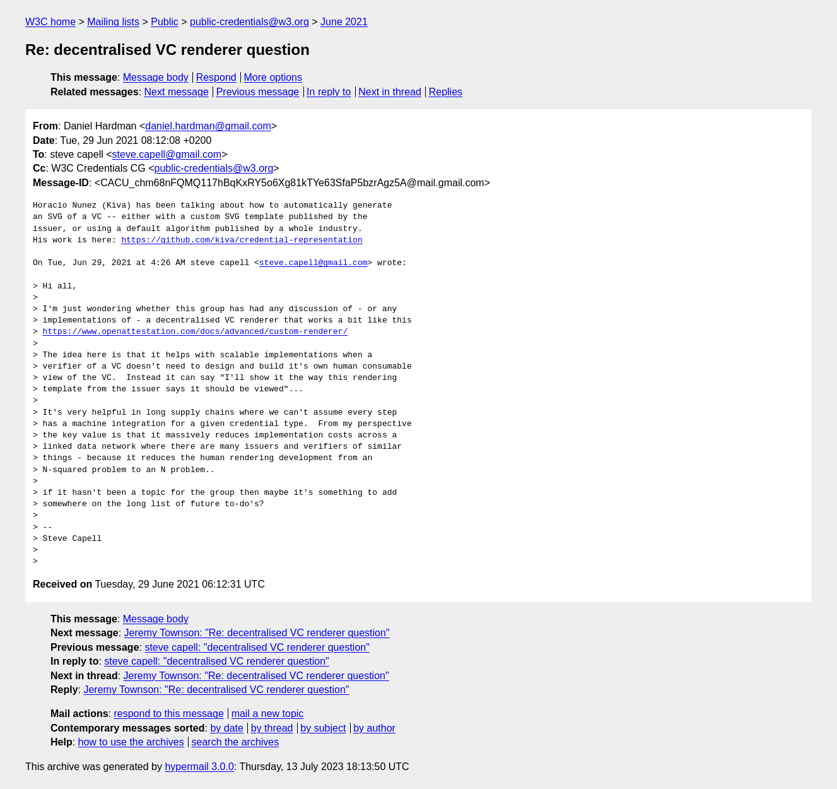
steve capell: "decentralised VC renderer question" (256, 647)
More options (273, 77)
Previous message (258, 91)
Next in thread (389, 91)
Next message (176, 91)
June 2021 (344, 21)
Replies (445, 91)
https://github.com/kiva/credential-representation (241, 240)
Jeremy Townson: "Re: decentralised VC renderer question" (257, 632)
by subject (323, 728)
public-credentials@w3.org (249, 21)
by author (374, 728)
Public (165, 21)
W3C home (50, 21)
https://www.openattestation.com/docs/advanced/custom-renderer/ (195, 332)
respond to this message (168, 713)
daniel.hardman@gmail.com (208, 126)
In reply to (329, 91)
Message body (156, 77)
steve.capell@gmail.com (167, 154)
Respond (216, 77)
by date (226, 728)
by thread (272, 728)
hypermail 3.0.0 (199, 766)
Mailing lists (113, 21)
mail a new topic (267, 713)
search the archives (235, 742)
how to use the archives (131, 742)
